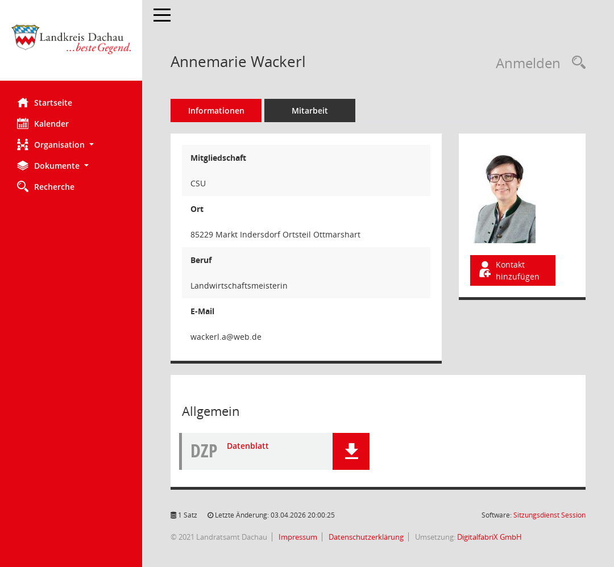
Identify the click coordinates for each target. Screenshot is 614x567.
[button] (71, 144)
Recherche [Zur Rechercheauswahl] (45, 186)
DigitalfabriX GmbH (489, 537)
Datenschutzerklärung (365, 537)
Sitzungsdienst (549, 515)
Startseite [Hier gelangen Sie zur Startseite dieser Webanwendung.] (44, 102)
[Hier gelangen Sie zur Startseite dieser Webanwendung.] (71, 44)
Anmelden (528, 62)
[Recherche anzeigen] (576, 62)
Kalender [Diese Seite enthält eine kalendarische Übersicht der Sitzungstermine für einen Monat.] (43, 123)
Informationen (216, 110)
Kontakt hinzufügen (508, 270)
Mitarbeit (310, 110)
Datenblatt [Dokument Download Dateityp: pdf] (248, 445)
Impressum (297, 537)
